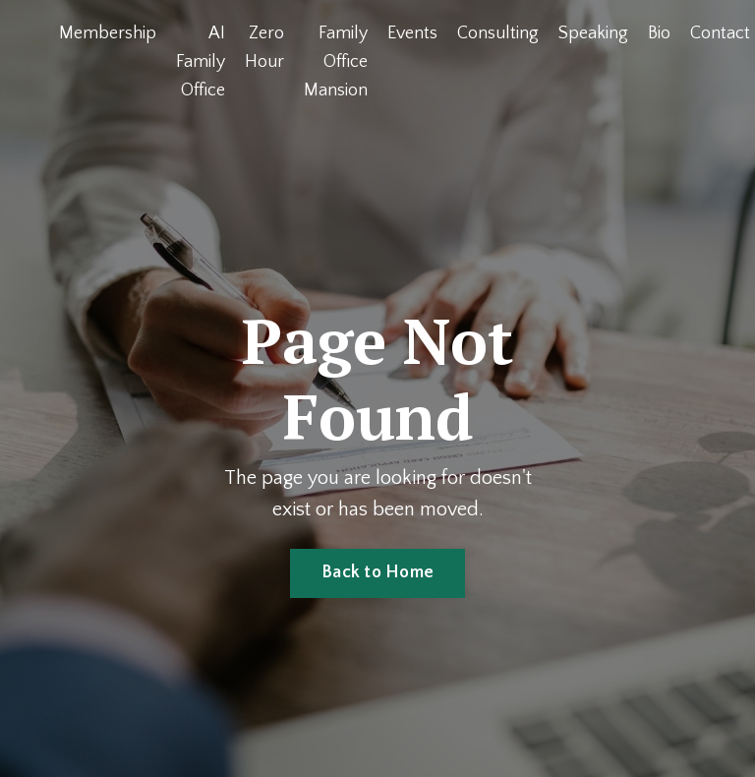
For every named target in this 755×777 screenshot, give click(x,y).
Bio (659, 33)
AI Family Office (200, 62)
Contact (720, 33)
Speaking (593, 33)
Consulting (498, 33)
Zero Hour (264, 48)
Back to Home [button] (377, 572)
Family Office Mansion (336, 62)
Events (412, 33)
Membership (107, 33)
